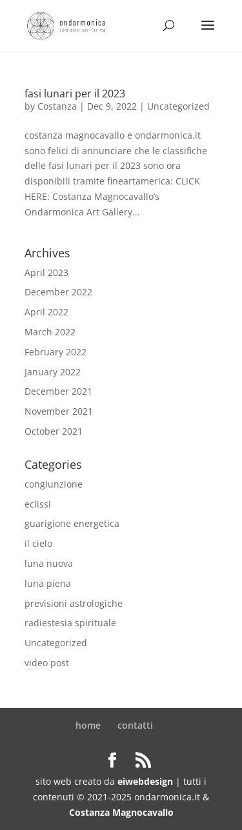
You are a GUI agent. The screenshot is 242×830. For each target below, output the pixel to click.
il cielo (38, 543)
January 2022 (53, 372)
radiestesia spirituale (70, 623)
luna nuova (49, 563)
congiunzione (54, 484)
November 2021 (59, 411)
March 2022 (50, 332)
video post (47, 663)
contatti (135, 725)
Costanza (57, 106)
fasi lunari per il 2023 (75, 93)
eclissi (38, 504)
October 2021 (54, 431)
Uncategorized (178, 106)
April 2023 (46, 272)
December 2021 (58, 391)
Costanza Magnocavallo (121, 812)
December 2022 (58, 292)
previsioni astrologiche (74, 603)
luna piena (48, 583)
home (88, 725)
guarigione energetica (72, 523)
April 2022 (46, 312)
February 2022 (55, 352)
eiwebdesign (145, 781)
